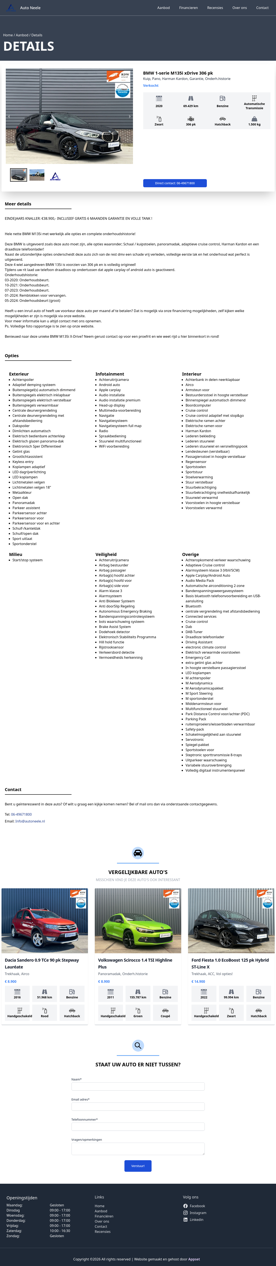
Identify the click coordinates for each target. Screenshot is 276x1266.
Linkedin (193, 1219)
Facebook (194, 1206)
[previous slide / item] (9, 116)
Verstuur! (138, 1166)
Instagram (194, 1212)
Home (8, 35)
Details (36, 35)
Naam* (77, 1079)
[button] (18, 175)
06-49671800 (21, 814)
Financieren (188, 7)
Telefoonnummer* (85, 1119)
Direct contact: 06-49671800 (175, 183)
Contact (262, 7)
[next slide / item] (130, 116)
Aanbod (163, 7)
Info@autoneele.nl (30, 821)
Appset (194, 1259)
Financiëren (104, 1216)
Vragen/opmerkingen (87, 1140)
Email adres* (81, 1099)
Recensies (215, 7)
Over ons (239, 7)
